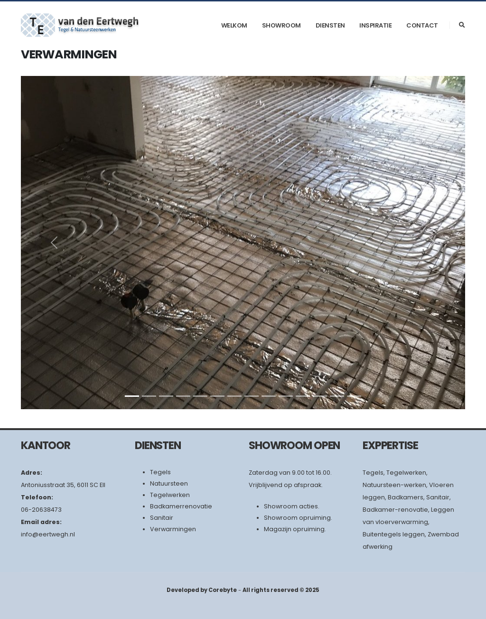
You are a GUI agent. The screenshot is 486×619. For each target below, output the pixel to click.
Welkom (234, 25)
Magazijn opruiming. (295, 529)
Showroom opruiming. (298, 518)
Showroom (281, 25)
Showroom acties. (291, 506)
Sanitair (161, 518)
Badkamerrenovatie (181, 506)
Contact (422, 25)
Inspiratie (375, 25)
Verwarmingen (173, 529)
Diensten (330, 25)
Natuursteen (169, 483)
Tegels (160, 472)
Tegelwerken (170, 495)
